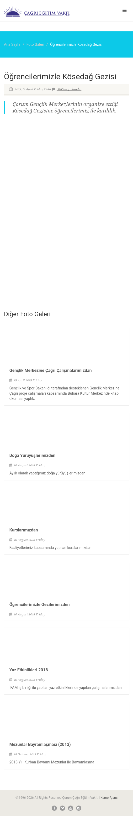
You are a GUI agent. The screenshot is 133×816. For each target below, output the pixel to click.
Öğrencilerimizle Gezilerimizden (39, 604)
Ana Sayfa (12, 44)
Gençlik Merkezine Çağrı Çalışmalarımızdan (50, 370)
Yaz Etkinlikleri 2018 (28, 669)
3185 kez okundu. (69, 89)
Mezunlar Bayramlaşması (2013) (40, 744)
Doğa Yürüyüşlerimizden (32, 455)
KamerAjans (109, 798)
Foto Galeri (35, 44)
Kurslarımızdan (23, 530)
